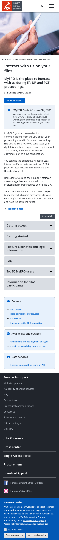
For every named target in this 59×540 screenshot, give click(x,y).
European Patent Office (21, 482)
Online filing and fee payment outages (29, 341)
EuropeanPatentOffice (21, 491)
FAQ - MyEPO (16, 309)
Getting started (29, 236)
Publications (10, 400)
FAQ (29, 261)
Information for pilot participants (29, 283)
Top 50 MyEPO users (29, 271)
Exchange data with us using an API (27, 365)
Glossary (8, 428)
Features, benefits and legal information (29, 248)
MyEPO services (19, 59)
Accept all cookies (37, 535)
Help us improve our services (24, 313)
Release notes (15, 208)
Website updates (13, 383)
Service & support (16, 377)
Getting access (29, 225)
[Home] (13, 6)
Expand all (47, 216)
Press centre (12, 447)
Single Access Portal (17, 456)
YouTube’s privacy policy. (34, 520)
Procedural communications (19, 406)
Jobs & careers (14, 438)
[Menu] (51, 6)
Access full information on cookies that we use (26, 524)
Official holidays (12, 423)
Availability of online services (19, 388)
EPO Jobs (39, 482)
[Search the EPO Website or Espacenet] (42, 6)
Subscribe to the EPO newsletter (26, 323)
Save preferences (14, 535)
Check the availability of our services (28, 346)
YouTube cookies (16, 529)
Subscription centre (14, 417)
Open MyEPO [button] (16, 100)
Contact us (15, 318)
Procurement (13, 464)
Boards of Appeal (15, 473)
